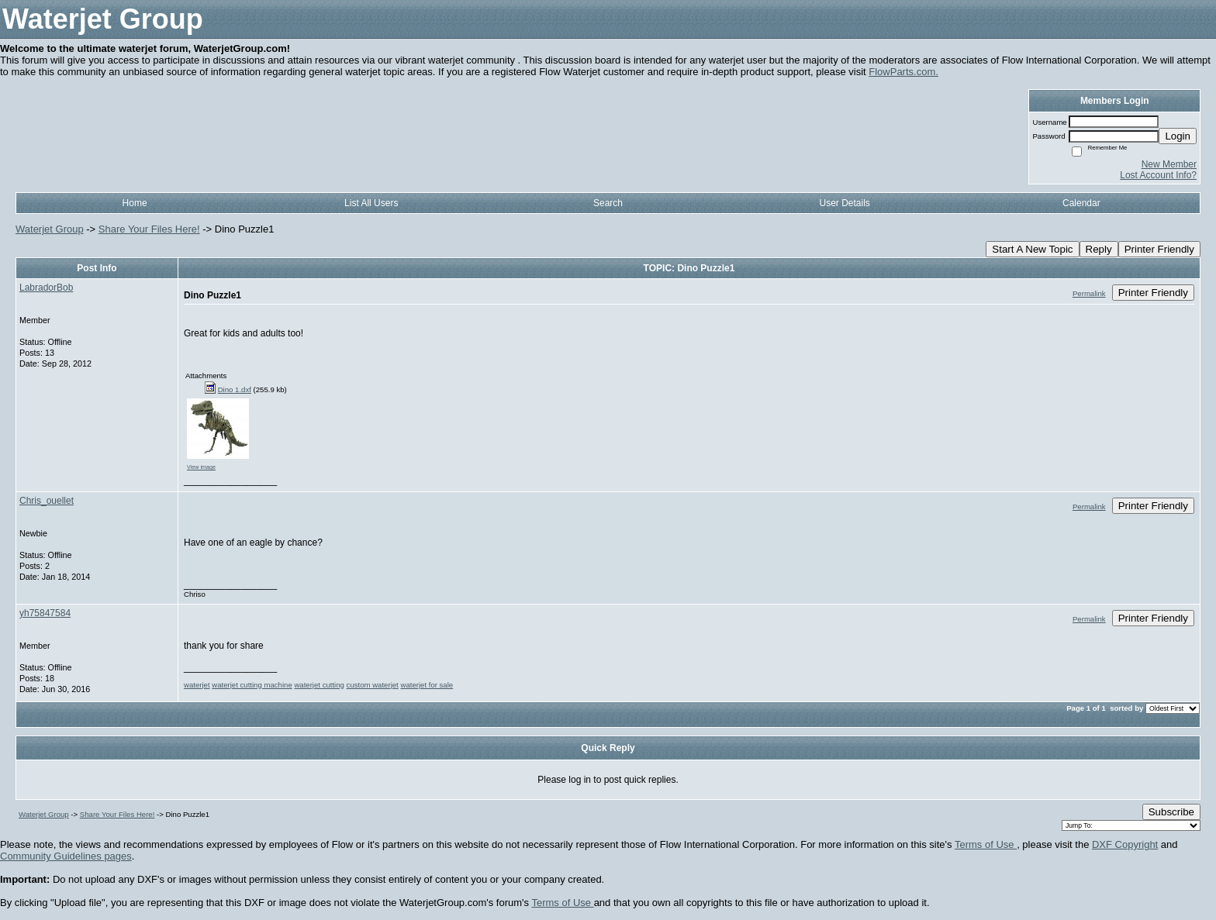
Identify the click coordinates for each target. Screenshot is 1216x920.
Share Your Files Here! (149, 229)
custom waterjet (373, 685)
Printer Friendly (1159, 249)
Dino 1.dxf (234, 389)
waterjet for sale (426, 685)
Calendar (1081, 203)
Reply (1099, 249)
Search (608, 203)
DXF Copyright (1125, 844)
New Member (1169, 164)
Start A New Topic (1032, 249)
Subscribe (1171, 812)
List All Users (371, 203)
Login (1177, 136)
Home (135, 203)
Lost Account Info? (1158, 175)
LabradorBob (46, 287)
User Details (844, 203)
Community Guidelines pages (66, 856)
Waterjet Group (50, 229)
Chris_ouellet (46, 500)
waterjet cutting (319, 685)
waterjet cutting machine (252, 685)
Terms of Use (986, 844)
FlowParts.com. (903, 72)
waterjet (197, 685)
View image (201, 466)
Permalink (1089, 293)
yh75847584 (45, 613)
